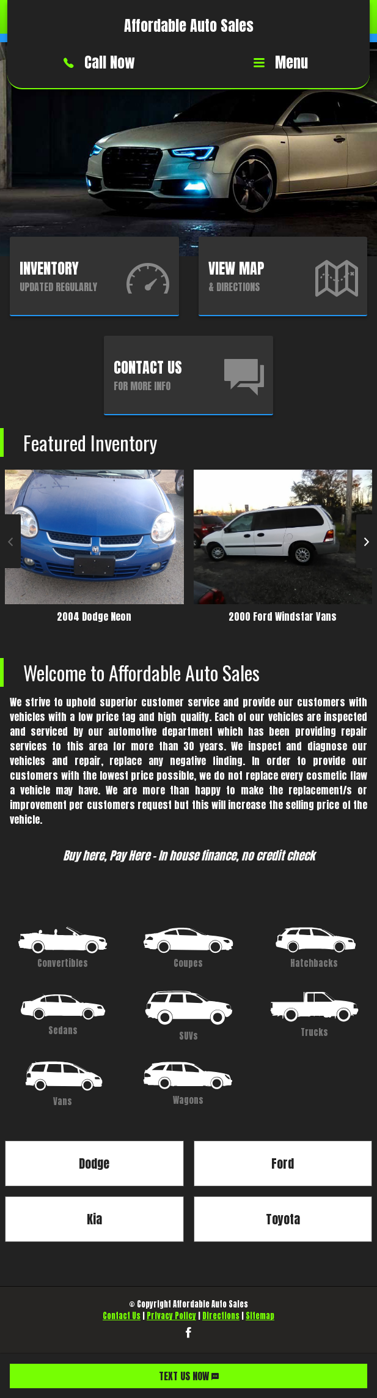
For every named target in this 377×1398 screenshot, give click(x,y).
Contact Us (122, 1316)
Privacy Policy (171, 1316)
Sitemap (260, 1316)
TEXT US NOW (189, 1376)
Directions (221, 1316)
